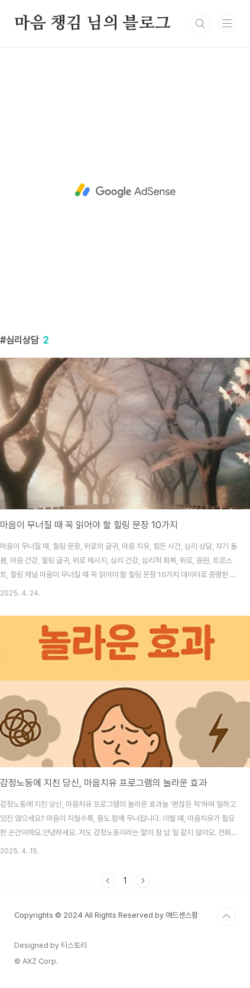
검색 (200, 23)
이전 (108, 881)
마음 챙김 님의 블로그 (92, 23)
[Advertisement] (125, 190)
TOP (226, 916)
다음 (142, 881)
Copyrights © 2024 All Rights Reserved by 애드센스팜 (106, 915)
